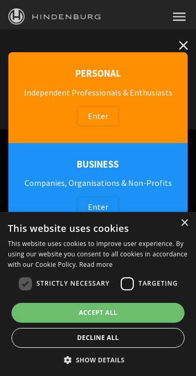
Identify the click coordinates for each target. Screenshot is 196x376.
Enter (98, 116)
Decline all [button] (98, 337)
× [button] (184, 223)
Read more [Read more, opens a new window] (96, 264)
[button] (98, 359)
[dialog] (98, 294)
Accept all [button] (98, 312)
